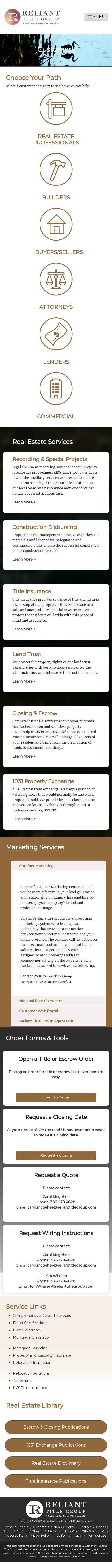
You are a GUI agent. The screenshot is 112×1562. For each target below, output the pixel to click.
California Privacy (69, 1535)
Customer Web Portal (38, 1011)
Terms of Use (97, 1535)
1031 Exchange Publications (56, 1445)
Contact (85, 1527)
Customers (41, 1527)
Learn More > (24, 502)
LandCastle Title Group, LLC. (85, 1531)
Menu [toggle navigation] (96, 17)
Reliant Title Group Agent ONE (46, 1021)
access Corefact (59, 982)
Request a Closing (56, 1155)
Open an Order (56, 1097)
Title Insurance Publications (56, 1481)
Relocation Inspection (32, 1363)
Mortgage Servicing (30, 1348)
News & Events (64, 1527)
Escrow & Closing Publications (56, 1427)
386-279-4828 (62, 1202)
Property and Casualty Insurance (42, 1355)
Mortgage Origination (32, 1337)
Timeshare (22, 1380)
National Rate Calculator (41, 1001)
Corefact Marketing (36, 866)
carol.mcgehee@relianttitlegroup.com (61, 1207)
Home (8, 1527)
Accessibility (14, 1535)
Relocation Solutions (31, 1373)
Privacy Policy (40, 1535)
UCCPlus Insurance (30, 1388)
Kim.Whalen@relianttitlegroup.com (61, 1286)
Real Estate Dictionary (56, 1463)
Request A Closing (30, 1531)
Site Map (53, 1531)
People (23, 1527)
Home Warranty (27, 1330)
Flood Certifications (30, 1323)
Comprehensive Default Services (42, 1316)
